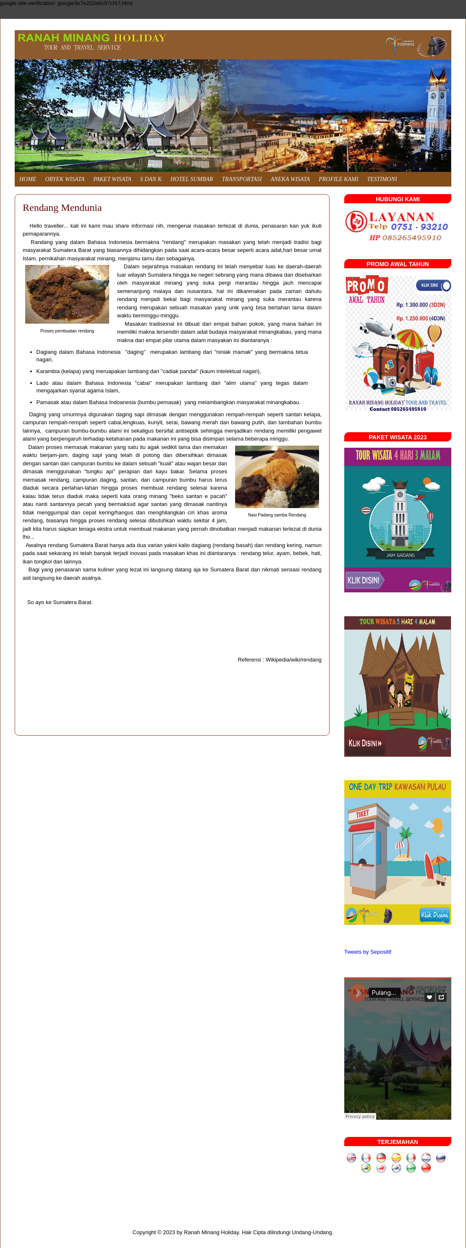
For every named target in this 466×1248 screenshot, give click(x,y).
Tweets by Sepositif (367, 952)
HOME (27, 179)
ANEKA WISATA (290, 179)
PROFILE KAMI (338, 179)
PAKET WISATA (112, 179)
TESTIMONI (382, 179)
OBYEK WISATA (64, 179)
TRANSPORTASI (242, 179)
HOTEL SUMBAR (191, 179)
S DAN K (151, 179)
